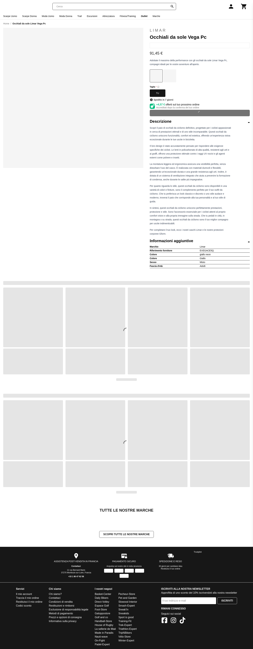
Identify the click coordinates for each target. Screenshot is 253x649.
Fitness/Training (128, 16)
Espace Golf (102, 606)
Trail (79, 16)
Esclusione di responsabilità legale (68, 609)
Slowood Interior (127, 602)
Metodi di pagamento (61, 613)
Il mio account (24, 594)
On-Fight (100, 640)
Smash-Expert (126, 606)
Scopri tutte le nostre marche (126, 534)
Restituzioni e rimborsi (61, 606)
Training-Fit (124, 621)
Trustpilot (198, 552)
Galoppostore (102, 613)
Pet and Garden (127, 598)
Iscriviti (227, 601)
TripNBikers (125, 633)
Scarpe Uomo (10, 16)
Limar (158, 30)
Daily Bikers (101, 598)
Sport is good (126, 617)
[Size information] (158, 87)
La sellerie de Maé (105, 629)
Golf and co (101, 617)
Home (6, 23)
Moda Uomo (48, 16)
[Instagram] (173, 621)
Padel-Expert (102, 644)
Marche (156, 16)
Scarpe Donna (29, 16)
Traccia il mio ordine (27, 598)
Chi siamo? (55, 594)
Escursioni (92, 16)
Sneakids (123, 613)
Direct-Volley (102, 602)
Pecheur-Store (126, 594)
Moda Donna (65, 16)
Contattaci (76, 566)
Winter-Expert (126, 640)
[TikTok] (182, 621)
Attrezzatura (108, 16)
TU (157, 93)
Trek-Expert (125, 625)
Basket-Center (103, 594)
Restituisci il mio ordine (29, 602)
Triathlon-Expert (127, 629)
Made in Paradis (104, 633)
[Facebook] (164, 621)
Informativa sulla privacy (63, 621)
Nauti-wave (101, 637)
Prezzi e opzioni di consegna (65, 617)
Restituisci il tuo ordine (170, 569)
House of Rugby (104, 625)
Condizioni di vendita (61, 602)
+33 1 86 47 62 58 (76, 577)
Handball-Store (103, 621)
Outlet (144, 16)
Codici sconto (23, 606)
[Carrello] (244, 6)
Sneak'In (123, 609)
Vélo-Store (124, 637)
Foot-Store (101, 609)
